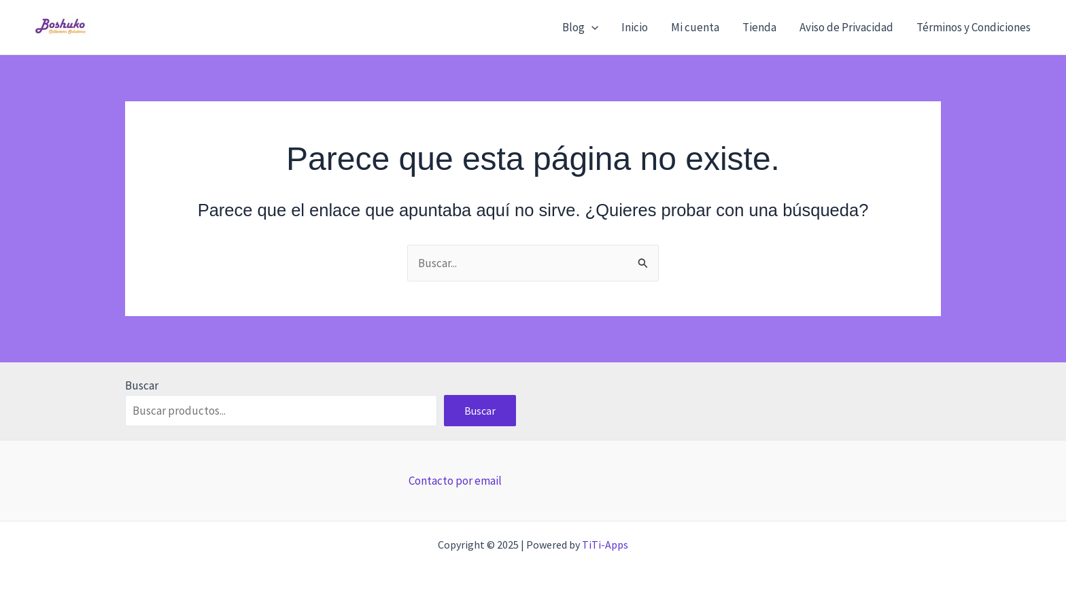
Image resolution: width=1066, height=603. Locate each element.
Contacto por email (455, 480)
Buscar (141, 385)
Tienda (759, 27)
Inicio (634, 27)
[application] (591, 27)
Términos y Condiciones (973, 27)
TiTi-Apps (605, 544)
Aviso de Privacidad (846, 27)
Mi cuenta (695, 27)
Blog (580, 27)
